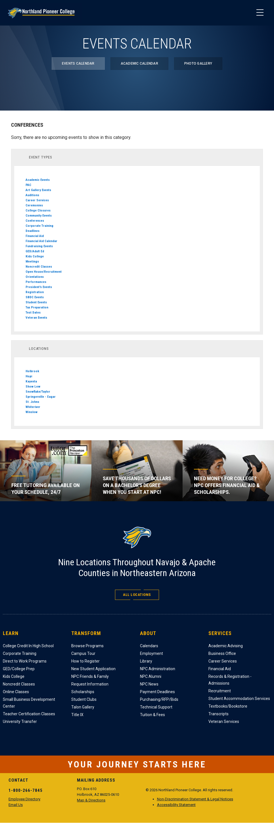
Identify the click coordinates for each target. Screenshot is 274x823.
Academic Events (38, 180)
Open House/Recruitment (44, 272)
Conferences (35, 221)
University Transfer (20, 721)
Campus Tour (83, 653)
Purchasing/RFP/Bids (159, 699)
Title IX (77, 714)
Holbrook (32, 371)
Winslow (31, 412)
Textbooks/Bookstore (227, 706)
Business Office (222, 653)
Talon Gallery (82, 707)
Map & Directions (91, 800)
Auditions (32, 195)
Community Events (39, 215)
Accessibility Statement (176, 805)
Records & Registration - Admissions (230, 680)
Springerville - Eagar (41, 397)
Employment (151, 653)
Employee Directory (24, 799)
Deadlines (32, 231)
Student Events (36, 302)
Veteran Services (223, 721)
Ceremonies (34, 205)
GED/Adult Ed (35, 251)
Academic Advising (225, 646)
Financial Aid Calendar (41, 241)
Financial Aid (35, 236)
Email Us (16, 805)
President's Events (39, 287)
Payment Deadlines (157, 691)
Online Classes (16, 691)
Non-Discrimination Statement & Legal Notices (195, 799)
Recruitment (219, 691)
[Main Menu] (260, 13)
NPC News (149, 684)
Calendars (149, 646)
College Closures (38, 210)
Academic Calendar (139, 63)
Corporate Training (39, 226)
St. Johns (32, 402)
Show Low (33, 386)
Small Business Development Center (29, 702)
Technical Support (156, 707)
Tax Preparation (37, 307)
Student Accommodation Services (239, 698)
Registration (35, 292)
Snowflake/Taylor (38, 391)
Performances (36, 282)
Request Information (89, 684)
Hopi (29, 376)
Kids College (35, 256)
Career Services (37, 200)
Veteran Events (36, 318)
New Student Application (93, 669)
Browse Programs (87, 646)
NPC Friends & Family (90, 676)
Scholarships (82, 691)
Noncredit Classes (39, 266)
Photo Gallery (198, 63)
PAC (28, 185)
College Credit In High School (28, 646)
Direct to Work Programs (25, 661)
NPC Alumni (150, 676)
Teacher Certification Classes (29, 714)
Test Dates (33, 312)
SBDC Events (35, 297)
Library (146, 661)
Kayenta (31, 381)
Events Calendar (78, 63)
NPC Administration (157, 669)
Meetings (32, 261)
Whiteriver (33, 407)
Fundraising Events (39, 246)
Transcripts (218, 714)
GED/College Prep (19, 669)
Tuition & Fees (152, 714)
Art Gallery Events (38, 190)
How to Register (85, 661)
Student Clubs (84, 699)
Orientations (35, 277)
